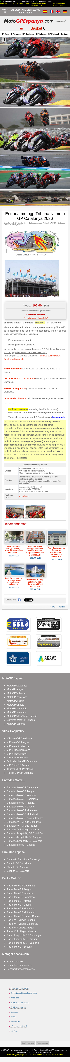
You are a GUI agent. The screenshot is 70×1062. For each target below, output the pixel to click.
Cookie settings (28, 1043)
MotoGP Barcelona (17, 697)
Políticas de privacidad (20, 1002)
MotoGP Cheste (15, 704)
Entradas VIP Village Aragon (22, 825)
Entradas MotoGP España (21, 845)
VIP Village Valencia (17, 757)
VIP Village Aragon (17, 753)
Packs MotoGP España (19, 946)
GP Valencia (41, 34)
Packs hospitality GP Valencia (23, 943)
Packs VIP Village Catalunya (22, 924)
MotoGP (20, 3)
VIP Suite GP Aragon (18, 765)
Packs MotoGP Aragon (19, 889)
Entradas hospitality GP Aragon (24, 837)
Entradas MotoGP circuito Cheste (25, 818)
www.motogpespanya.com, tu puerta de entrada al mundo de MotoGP (35, 1054)
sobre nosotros (15, 961)
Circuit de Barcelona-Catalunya (23, 859)
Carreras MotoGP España (21, 720)
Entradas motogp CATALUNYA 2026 (42, 223)
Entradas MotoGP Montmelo (22, 810)
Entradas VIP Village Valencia (23, 829)
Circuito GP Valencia (18, 871)
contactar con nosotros (19, 965)
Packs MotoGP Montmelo (20, 908)
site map (14, 1031)
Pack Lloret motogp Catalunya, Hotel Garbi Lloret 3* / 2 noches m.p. (35, 583)
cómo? (13, 1017)
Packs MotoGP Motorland (21, 912)
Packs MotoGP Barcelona (21, 897)
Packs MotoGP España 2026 (59, 4)
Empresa (14, 1012)
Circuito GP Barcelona (19, 863)
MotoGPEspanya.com (55, 1050)
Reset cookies (42, 1043)
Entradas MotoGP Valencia (21, 795)
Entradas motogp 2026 (20, 988)
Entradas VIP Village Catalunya (24, 822)
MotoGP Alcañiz (15, 701)
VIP (12, 3)
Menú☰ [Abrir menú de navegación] (5, 11)
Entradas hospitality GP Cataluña (25, 833)
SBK (27, 3)
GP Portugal (53, 34)
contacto (64, 34)
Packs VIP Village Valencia (21, 931)
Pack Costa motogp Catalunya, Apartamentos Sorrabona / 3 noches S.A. (56, 552)
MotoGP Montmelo (17, 708)
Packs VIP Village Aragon (20, 927)
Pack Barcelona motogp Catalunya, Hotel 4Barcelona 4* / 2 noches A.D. (14, 549)
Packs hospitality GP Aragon (22, 939)
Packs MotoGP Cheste (19, 904)
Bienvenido (4, 3)
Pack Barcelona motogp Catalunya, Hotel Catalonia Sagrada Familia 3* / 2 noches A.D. (35, 550)
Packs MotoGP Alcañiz (19, 901)
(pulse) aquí (24, 496)
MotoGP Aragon (15, 689)
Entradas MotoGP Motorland (22, 814)
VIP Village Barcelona (18, 750)
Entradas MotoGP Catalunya (22, 787)
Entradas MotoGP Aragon (21, 791)
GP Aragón (16, 34)
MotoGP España (16, 724)
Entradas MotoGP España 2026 (39, 4)
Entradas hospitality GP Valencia (24, 841)
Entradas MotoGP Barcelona (22, 799)
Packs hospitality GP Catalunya (24, 935)
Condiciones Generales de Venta (24, 993)
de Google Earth (19, 378)
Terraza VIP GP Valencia (20, 769)
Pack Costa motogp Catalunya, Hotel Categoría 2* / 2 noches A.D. (13, 581)
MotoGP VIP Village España (22, 716)
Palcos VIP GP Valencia (20, 773)
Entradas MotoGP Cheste (21, 806)
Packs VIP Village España (21, 920)
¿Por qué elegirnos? (19, 1026)
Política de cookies (18, 1007)
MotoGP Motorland (17, 712)
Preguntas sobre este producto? (36, 318)
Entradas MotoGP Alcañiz (21, 803)
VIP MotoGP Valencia (18, 746)
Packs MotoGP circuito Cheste (23, 916)
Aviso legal (15, 998)
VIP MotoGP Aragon (18, 742)
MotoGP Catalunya (17, 685)
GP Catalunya (28, 34)
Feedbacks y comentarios (21, 969)
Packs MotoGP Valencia (20, 893)
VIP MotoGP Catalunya (19, 738)
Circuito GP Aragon (17, 867)
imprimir (62, 607)
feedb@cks (15, 1021)
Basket (36, 28)
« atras (53, 607)
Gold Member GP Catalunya (22, 761)
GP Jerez (5, 34)
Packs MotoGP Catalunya (21, 885)
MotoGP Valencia (16, 693)
